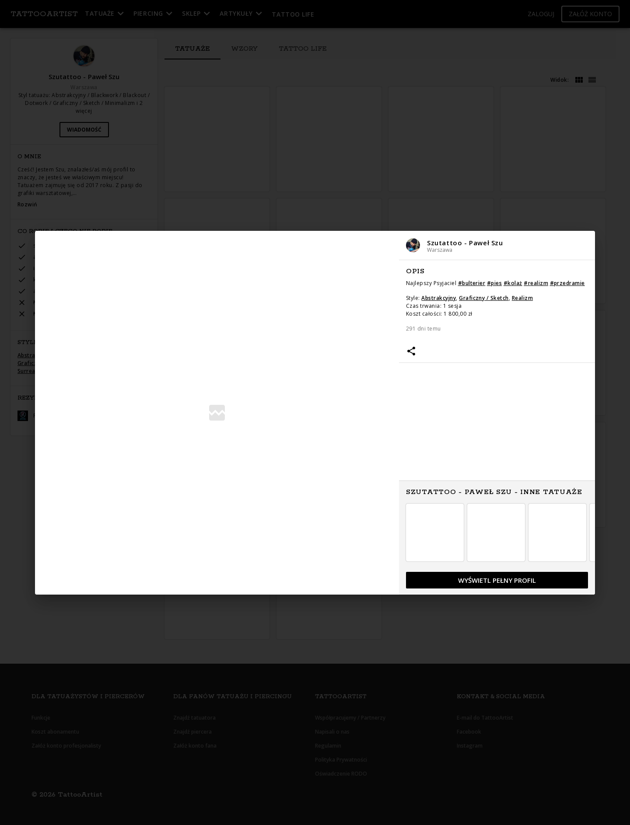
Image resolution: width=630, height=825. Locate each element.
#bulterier (472, 283)
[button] (497, 245)
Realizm (522, 298)
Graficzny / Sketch (484, 298)
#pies (494, 283)
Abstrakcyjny (438, 298)
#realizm (536, 283)
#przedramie (567, 283)
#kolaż (513, 283)
